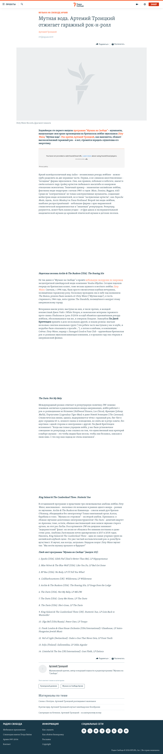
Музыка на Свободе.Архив (53, 13)
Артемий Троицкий (48, 32)
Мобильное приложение (14, 730)
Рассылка (46, 740)
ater (42, 137)
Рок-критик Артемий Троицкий (77, 137)
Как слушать (47, 730)
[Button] (102, 44)
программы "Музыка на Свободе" (90, 130)
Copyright (46, 744)
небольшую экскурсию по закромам (104, 280)
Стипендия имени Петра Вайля (17, 735)
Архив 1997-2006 (10, 740)
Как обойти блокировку (53, 735)
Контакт (7, 744)
